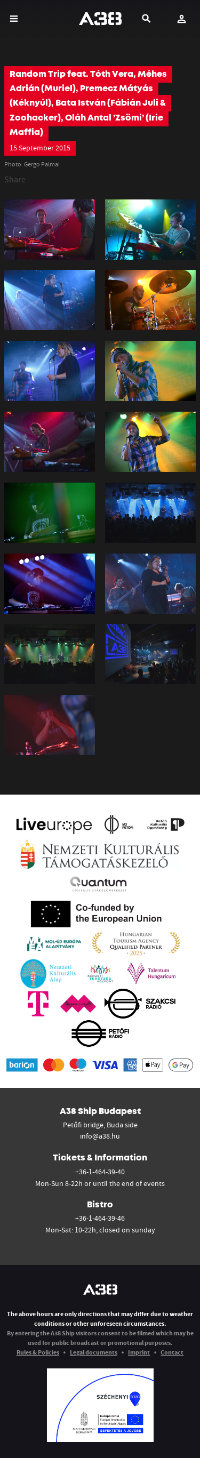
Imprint (139, 1352)
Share (15, 179)
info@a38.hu (100, 1136)
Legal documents (93, 1352)
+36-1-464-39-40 (100, 1171)
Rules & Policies (38, 1352)
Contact (172, 1352)
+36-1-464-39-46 (100, 1218)
